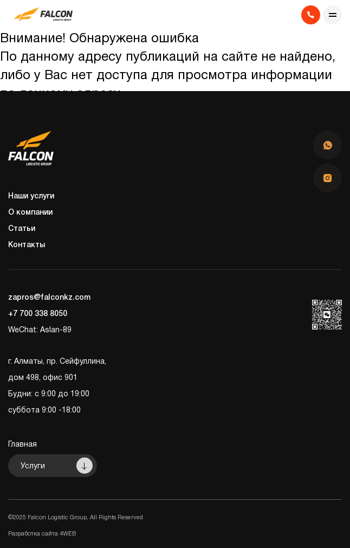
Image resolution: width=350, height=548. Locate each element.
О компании (30, 212)
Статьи (21, 229)
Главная (22, 444)
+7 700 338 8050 (37, 314)
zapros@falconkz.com (49, 297)
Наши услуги (31, 196)
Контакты (26, 245)
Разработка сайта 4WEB (42, 534)
